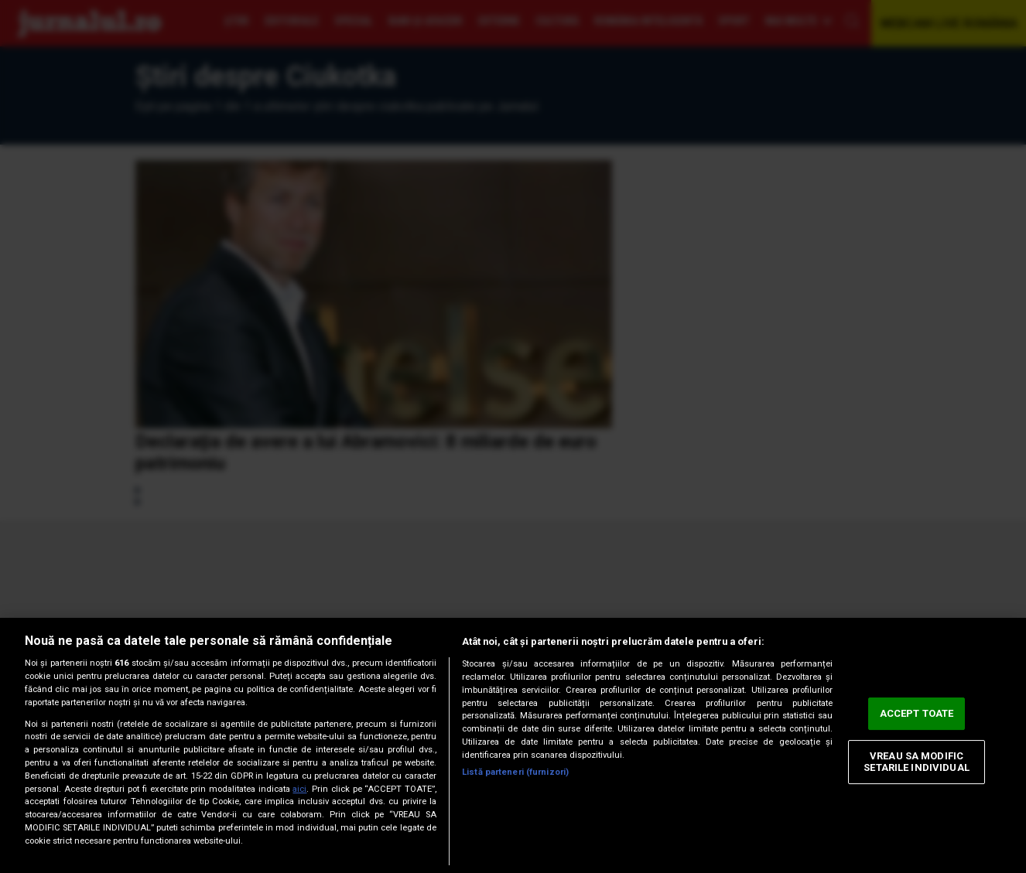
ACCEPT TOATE (917, 713)
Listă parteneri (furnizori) (515, 772)
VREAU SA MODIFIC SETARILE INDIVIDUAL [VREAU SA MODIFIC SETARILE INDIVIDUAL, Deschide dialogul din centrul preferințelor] (916, 762)
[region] (513, 745)
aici (299, 789)
